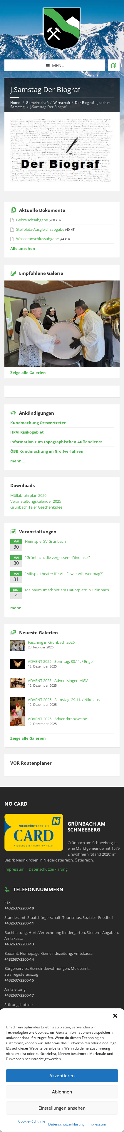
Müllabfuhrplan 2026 (28, 495)
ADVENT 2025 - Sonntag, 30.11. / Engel (60, 661)
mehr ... (17, 461)
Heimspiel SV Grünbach (45, 541)
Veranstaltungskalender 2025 (35, 501)
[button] (115, 1016)
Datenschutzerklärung (66, 1124)
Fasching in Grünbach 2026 (51, 642)
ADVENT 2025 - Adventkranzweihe (57, 718)
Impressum (97, 1124)
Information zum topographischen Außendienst (56, 441)
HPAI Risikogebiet (27, 432)
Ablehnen (62, 1092)
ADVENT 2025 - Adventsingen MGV (58, 680)
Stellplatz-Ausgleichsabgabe (40, 229)
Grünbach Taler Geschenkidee (36, 507)
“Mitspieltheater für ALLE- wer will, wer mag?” (64, 573)
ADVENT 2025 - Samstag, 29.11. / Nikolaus (64, 699)
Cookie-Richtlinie (31, 1121)
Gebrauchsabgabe (32, 220)
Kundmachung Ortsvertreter (38, 422)
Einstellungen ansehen (62, 1108)
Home (15, 102)
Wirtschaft (61, 102)
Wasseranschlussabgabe (37, 238)
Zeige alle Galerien (28, 372)
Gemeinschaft (37, 102)
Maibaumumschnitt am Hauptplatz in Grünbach (67, 589)
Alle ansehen (22, 248)
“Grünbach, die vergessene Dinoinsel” (57, 557)
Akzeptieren (62, 1075)
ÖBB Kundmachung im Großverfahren (46, 451)
